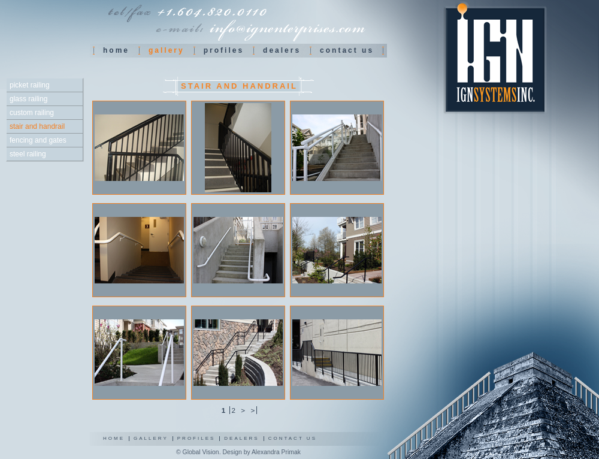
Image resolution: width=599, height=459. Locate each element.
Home (116, 50)
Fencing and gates (38, 140)
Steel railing (28, 154)
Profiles (224, 50)
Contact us (347, 50)
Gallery (151, 438)
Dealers (282, 50)
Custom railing (32, 112)
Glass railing (28, 99)
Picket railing (30, 85)
